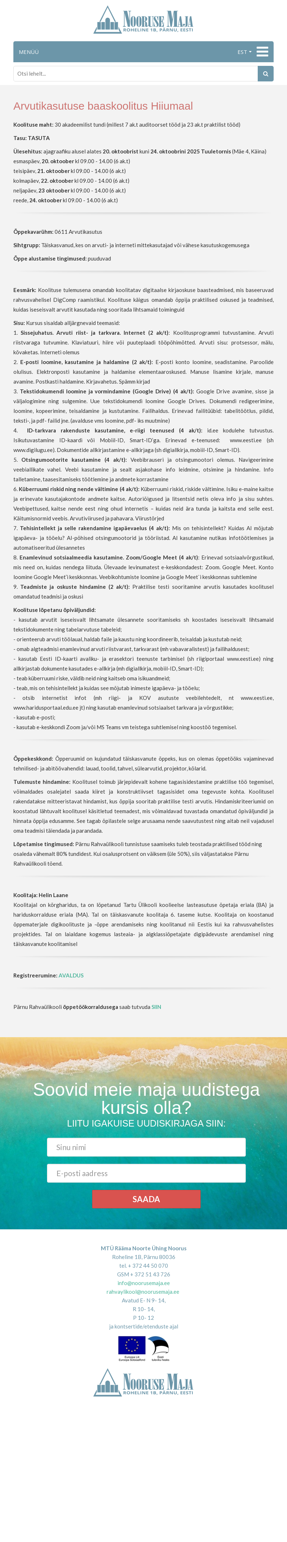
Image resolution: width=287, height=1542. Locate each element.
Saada (146, 1199)
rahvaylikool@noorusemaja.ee (143, 1291)
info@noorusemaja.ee (143, 1283)
